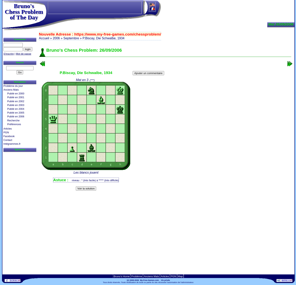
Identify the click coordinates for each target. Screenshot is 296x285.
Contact (7, 140)
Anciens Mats (11, 89)
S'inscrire (8, 53)
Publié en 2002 (15, 101)
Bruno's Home (122, 276)
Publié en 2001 (15, 97)
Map (180, 276)
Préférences (14, 124)
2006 (56, 38)
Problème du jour (13, 85)
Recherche (13, 120)
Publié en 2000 (15, 93)
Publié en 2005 (15, 112)
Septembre (71, 38)
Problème (136, 276)
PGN (6, 132)
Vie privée (165, 280)
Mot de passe (23, 53)
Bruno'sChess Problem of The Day (24, 12)
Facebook (9, 136)
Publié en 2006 (15, 116)
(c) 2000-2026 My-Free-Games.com (143, 280)
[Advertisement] (165, 198)
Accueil (44, 38)
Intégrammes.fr (12, 143)
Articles (7, 128)
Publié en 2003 (15, 105)
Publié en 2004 (15, 108)
